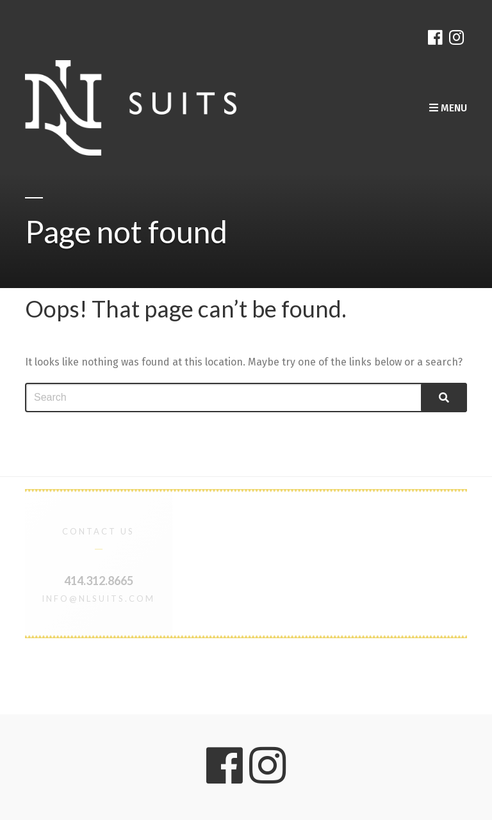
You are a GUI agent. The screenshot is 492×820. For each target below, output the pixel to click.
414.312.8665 (98, 581)
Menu (448, 108)
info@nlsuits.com (98, 598)
